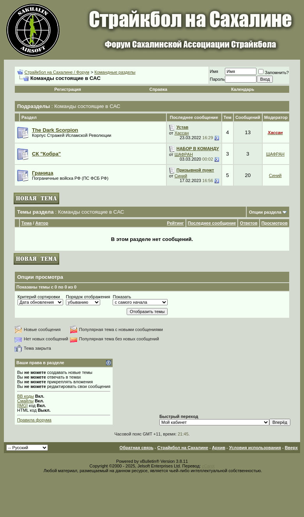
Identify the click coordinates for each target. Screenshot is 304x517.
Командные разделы (114, 72)
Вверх (291, 447)
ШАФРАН (184, 154)
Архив (218, 447)
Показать (122, 296)
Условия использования (255, 447)
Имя (214, 71)
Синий (181, 176)
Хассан (182, 133)
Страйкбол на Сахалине (182, 447)
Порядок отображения (88, 296)
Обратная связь (137, 447)
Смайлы (25, 400)
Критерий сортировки (39, 296)
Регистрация (67, 89)
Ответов (248, 223)
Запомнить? (273, 72)
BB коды (25, 396)
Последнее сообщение (212, 223)
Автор (41, 223)
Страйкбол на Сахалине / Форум (57, 72)
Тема (26, 223)
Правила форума (34, 420)
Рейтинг (175, 223)
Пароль (217, 79)
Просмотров (275, 223)
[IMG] (22, 405)
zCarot (208, 466)
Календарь (242, 89)
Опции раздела (265, 212)
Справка (158, 89)
